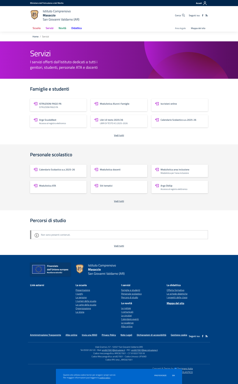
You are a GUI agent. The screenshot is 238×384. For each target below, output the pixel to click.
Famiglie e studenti (130, 290)
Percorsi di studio (129, 297)
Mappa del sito (198, 28)
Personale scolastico (131, 294)
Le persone (81, 297)
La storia (80, 312)
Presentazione (83, 290)
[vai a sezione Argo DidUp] (179, 187)
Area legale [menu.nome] (180, 28)
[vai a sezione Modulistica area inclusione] (179, 171)
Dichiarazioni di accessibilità (151, 335)
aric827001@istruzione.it (113, 350)
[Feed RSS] (206, 15)
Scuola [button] (37, 28)
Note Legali (126, 335)
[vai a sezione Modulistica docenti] (119, 171)
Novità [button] (62, 28)
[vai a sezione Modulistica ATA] (58, 187)
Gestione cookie (179, 335)
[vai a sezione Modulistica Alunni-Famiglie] (119, 105)
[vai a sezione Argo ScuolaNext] (58, 121)
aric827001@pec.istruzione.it (144, 350)
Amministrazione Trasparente (45, 335)
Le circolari (126, 315)
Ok (173, 375)
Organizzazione (83, 308)
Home (35, 36)
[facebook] (202, 15)
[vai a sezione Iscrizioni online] (179, 105)
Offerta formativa (175, 290)
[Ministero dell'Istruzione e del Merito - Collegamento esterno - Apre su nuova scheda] (46, 3)
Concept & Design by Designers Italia (173, 368)
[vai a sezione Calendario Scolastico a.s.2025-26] (179, 121)
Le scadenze (127, 323)
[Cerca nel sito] (180, 15)
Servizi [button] (49, 28)
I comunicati (127, 312)
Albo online (127, 326)
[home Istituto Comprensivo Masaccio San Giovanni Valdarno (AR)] (54, 15)
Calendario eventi (130, 319)
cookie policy (104, 377)
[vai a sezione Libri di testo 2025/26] (119, 121)
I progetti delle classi (177, 297)
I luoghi (79, 294)
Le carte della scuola (86, 304)
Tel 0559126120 (87, 350)
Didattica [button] (76, 28)
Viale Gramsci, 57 (103, 346)
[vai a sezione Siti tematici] (119, 187)
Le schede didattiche (177, 294)
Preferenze (160, 375)
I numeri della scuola (86, 301)
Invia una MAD (89, 335)
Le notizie (126, 308)
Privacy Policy (109, 335)
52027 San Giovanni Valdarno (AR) (127, 346)
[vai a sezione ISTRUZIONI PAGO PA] (58, 105)
